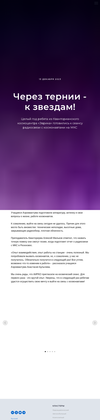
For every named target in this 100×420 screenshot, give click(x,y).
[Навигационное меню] (96, 3)
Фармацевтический (61, 410)
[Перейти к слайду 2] (47, 351)
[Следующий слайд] (94, 322)
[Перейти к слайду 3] (50, 351)
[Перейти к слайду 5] (54, 351)
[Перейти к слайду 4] (52, 351)
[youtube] (20, 412)
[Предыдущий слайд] (5, 322)
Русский (14, 418)
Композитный (58, 417)
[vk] (12, 412)
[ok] (16, 412)
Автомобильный (59, 414)
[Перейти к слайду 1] (45, 351)
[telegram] (24, 412)
